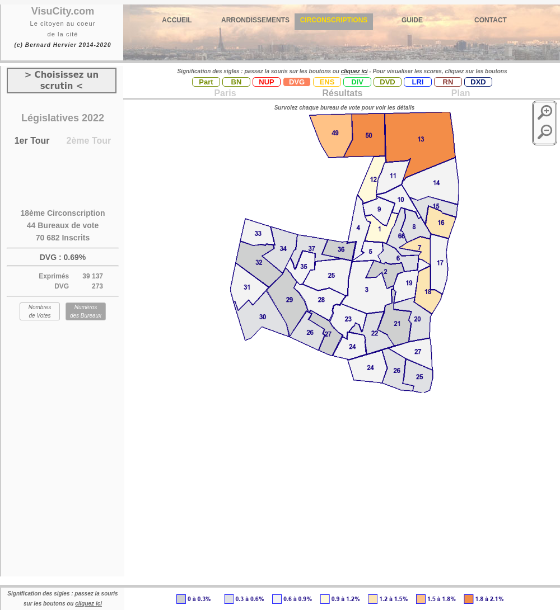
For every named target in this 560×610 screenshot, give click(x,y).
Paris (225, 93)
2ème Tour (89, 140)
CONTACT (490, 20)
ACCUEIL (177, 20)
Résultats (342, 93)
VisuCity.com (62, 11)
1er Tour (32, 140)
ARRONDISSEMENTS (255, 20)
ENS (327, 82)
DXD (478, 82)
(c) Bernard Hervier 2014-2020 (62, 45)
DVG (297, 82)
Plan (459, 93)
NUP (266, 82)
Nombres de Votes (40, 311)
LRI (418, 82)
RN (448, 82)
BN (236, 82)
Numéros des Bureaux (85, 311)
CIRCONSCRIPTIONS (334, 20)
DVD (387, 82)
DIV (357, 82)
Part (206, 82)
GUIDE (412, 20)
